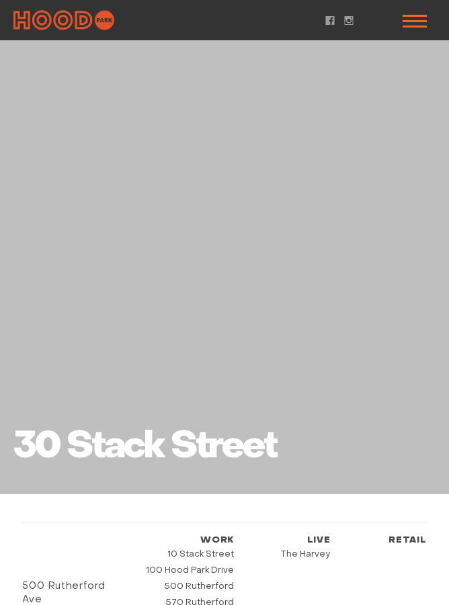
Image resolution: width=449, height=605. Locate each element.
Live (319, 540)
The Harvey (305, 554)
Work (217, 540)
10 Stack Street (200, 554)
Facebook (330, 20)
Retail (407, 540)
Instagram (349, 20)
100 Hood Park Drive (190, 570)
